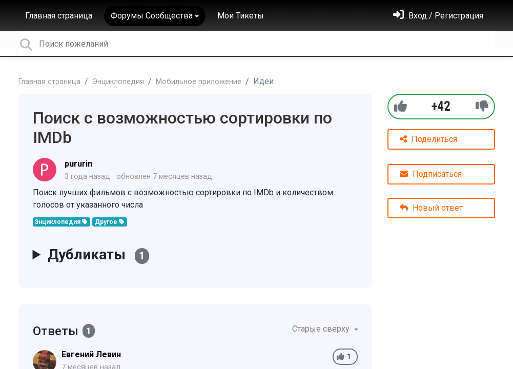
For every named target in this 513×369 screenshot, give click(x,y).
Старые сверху (322, 329)
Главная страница (58, 15)
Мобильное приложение (198, 81)
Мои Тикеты (240, 15)
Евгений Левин (91, 354)
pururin (78, 164)
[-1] (482, 106)
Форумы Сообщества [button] (152, 15)
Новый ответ (431, 208)
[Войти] (438, 15)
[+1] (400, 106)
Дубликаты (98, 255)
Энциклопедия (118, 81)
